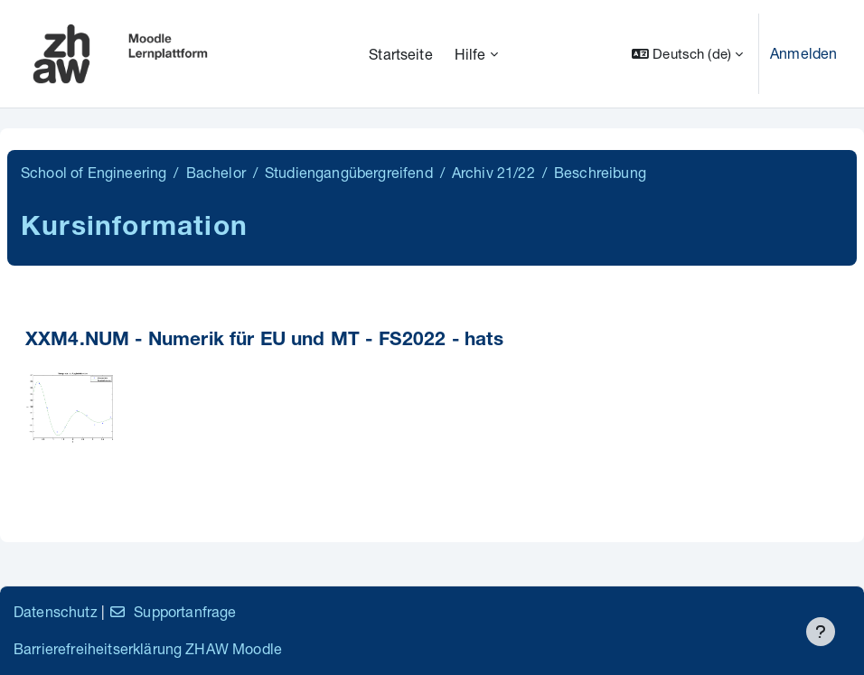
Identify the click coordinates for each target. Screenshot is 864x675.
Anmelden (803, 52)
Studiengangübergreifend (349, 172)
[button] (687, 54)
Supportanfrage (172, 611)
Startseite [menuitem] (401, 53)
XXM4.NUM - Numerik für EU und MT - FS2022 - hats (264, 341)
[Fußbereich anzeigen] (820, 631)
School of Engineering (93, 172)
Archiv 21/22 (493, 172)
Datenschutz (56, 611)
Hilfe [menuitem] (470, 53)
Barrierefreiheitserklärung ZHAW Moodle (148, 648)
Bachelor (216, 172)
